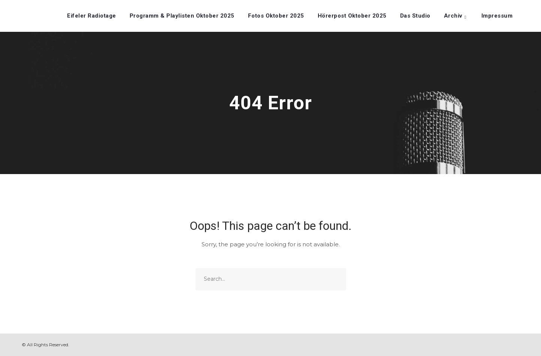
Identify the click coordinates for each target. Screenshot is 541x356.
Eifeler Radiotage (91, 15)
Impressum (497, 15)
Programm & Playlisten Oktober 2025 (182, 15)
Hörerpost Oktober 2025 (352, 15)
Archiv (453, 15)
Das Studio (415, 15)
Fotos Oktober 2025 (276, 15)
